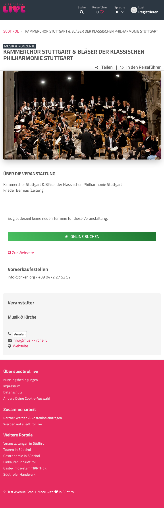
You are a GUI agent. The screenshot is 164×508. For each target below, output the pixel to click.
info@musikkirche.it (30, 340)
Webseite (20, 346)
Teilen (104, 67)
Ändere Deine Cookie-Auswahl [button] (26, 398)
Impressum (11, 386)
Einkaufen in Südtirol (19, 462)
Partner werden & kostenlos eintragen (32, 417)
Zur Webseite (21, 252)
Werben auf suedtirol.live (22, 424)
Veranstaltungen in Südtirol (24, 443)
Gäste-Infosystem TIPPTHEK (24, 468)
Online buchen (82, 236)
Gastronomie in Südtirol (21, 455)
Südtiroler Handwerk (19, 474)
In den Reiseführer (140, 67)
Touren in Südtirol (17, 449)
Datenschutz (12, 392)
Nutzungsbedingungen (20, 379)
